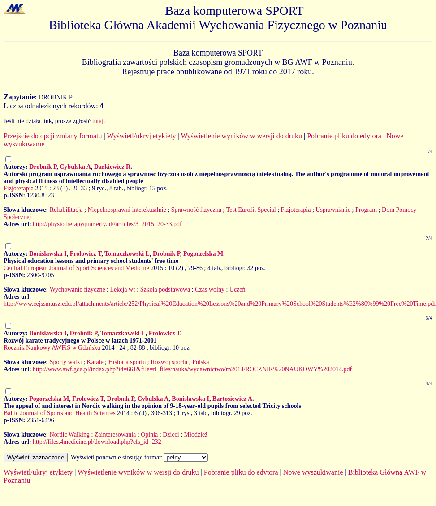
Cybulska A (75, 166)
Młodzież (196, 434)
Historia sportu (127, 362)
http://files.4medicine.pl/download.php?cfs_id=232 (97, 441)
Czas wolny (209, 289)
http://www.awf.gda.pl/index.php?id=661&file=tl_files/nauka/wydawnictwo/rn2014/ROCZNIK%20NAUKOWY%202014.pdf (192, 369)
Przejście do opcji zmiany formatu (53, 136)
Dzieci (171, 434)
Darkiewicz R (112, 166)
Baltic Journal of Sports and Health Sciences (60, 413)
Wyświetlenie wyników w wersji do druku (241, 136)
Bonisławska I (48, 253)
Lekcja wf (122, 289)
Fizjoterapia (19, 188)
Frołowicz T (85, 253)
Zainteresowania (115, 434)
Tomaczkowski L (127, 253)
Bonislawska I (190, 398)
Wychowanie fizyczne (77, 289)
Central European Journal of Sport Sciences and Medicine (76, 268)
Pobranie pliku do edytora (344, 136)
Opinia (149, 434)
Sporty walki (66, 362)
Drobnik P (42, 166)
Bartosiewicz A (232, 398)
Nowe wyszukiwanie (313, 472)
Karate (95, 362)
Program (366, 209)
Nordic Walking (70, 434)
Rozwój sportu (169, 362)
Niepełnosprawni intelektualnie (126, 209)
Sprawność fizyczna (196, 209)
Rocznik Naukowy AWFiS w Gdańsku (52, 347)
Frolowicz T (88, 398)
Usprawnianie (332, 209)
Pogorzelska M (203, 253)
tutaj (98, 121)
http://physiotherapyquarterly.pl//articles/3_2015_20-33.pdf (107, 224)
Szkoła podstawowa (165, 289)
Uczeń (237, 289)
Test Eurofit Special (251, 209)
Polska (200, 362)
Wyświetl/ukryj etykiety (141, 136)
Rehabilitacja (66, 209)
